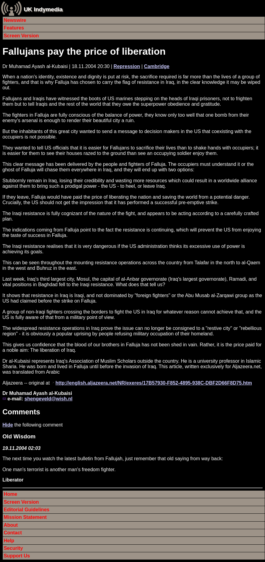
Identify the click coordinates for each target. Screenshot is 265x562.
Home (10, 494)
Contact (13, 532)
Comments (21, 412)
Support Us (17, 555)
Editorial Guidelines (26, 509)
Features (14, 27)
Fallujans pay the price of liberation (84, 51)
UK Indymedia (43, 9)
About (11, 525)
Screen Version (21, 35)
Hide (7, 424)
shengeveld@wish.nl (48, 398)
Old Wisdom (19, 436)
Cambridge (157, 66)
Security (13, 548)
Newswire (15, 20)
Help (9, 540)
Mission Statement (25, 517)
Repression (127, 66)
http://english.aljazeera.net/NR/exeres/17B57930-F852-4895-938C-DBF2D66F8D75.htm (154, 383)
